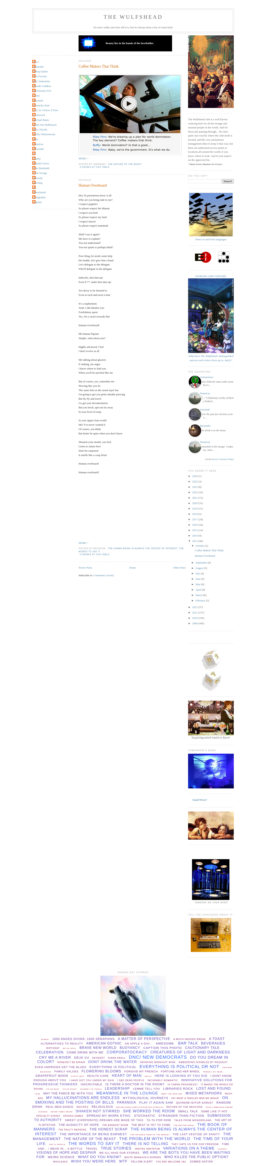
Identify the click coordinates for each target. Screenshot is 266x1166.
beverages (213, 1043)
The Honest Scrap (109, 1129)
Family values (66, 1071)
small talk (188, 1111)
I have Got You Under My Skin (91, 1080)
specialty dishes (48, 1116)
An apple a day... (139, 1043)
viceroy (222, 1149)
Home (132, 567)
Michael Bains (41, 119)
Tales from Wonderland (192, 1120)
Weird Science (61, 1157)
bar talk (188, 1043)
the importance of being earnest (93, 1134)
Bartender (38, 66)
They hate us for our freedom (195, 1144)
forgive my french (141, 1071)
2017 (195, 519)
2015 (195, 530)
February (201, 600)
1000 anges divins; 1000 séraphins (83, 1039)
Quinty (37, 158)
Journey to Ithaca (91, 1089)
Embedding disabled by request (203, 1062)
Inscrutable (91, 1084)
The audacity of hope (79, 1124)
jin (34, 187)
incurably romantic (163, 1080)
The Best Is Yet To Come (150, 1125)
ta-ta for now (159, 1120)
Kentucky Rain (41, 105)
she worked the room (149, 1111)
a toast (217, 1039)
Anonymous (206, 377)
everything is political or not (179, 1066)
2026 (195, 476)
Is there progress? (183, 1084)
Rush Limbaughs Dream (219, 1107)
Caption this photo (162, 1048)
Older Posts (179, 567)
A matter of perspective (144, 1039)
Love (37, 1094)
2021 (195, 497)
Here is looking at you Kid (181, 1075)
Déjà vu (81, 1057)
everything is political (113, 1067)
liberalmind (39, 192)
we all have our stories (119, 1152)
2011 (195, 612)
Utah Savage (40, 173)
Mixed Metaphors (204, 1093)
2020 (195, 503)
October (200, 545)
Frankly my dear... (214, 1072)
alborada (38, 178)
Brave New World (98, 1048)
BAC (36, 61)
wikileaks (60, 1161)
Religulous (102, 1106)
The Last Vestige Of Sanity (196, 1134)
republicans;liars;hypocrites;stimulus (139, 1107)
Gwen (36, 95)
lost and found (213, 1088)
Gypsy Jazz (77, 1076)
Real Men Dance (59, 1106)
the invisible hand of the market (150, 1135)
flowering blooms (101, 1071)
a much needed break (189, 1039)
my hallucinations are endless (83, 1098)
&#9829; (45, 1039)
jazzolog (37, 182)
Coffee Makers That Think (99, 66)
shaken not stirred (98, 1111)
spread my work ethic (108, 1115)
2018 (195, 513)
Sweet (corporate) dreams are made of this (104, 1120)
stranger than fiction (181, 1115)
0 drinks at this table (95, 167)
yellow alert (142, 1161)
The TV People (57, 1144)
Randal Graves (41, 163)
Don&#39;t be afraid (71, 1062)
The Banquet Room (115, 1125)
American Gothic (104, 1043)
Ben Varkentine (41, 81)
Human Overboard (93, 185)
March (199, 595)
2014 (195, 535)
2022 (195, 492)
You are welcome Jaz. (171, 1162)
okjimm (37, 202)
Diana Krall (117, 1058)
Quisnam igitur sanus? (194, 1102)
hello (148, 1076)
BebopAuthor (40, 71)
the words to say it (94, 1143)
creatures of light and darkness (190, 1052)
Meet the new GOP (171, 1094)
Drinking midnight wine (158, 1062)
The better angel (184, 1125)
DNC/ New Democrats (158, 1057)
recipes (82, 1107)
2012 (195, 607)
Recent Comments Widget (223, 459)
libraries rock (178, 1088)
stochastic (144, 1115)
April (199, 589)
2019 (195, 508)
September (202, 562)
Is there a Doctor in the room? (135, 1084)
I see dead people (130, 1080)
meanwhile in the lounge (127, 1093)
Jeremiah (38, 100)
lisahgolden (39, 197)
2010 (195, 618)
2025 (195, 481)
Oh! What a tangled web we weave (195, 1098)
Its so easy (52, 1089)
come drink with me (85, 1052)
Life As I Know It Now (45, 110)
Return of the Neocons (184, 1107)
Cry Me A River (55, 1057)
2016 (195, 524)
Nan (35, 139)
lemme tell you (146, 1088)
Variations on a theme (189, 1148)
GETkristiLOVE (42, 90)
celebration (50, 1052)
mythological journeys (145, 1098)
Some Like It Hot (214, 1111)
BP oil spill (69, 1048)
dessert (98, 1058)
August (200, 568)
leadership (117, 1088)
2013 (195, 541)
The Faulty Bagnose (72, 1130)
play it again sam (156, 1102)
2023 (195, 486)
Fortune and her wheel (180, 1071)
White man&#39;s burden (142, 1157)
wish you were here (93, 1161)
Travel (91, 1148)
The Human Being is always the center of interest (142, 548)
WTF (123, 1161)
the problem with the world (154, 1138)
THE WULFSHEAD (133, 17)
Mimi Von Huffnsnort (45, 124)
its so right (70, 1089)
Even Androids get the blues (60, 1067)
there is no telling (145, 1144)
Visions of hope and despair (66, 1152)
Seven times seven (62, 1112)
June (198, 578)
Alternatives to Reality (62, 1043)
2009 (195, 623)
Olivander (38, 148)
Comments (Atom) (104, 575)
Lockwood (39, 114)
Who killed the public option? (196, 1157)
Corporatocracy (127, 1052)
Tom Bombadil (41, 168)
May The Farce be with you (68, 1093)
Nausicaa (38, 144)
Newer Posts (85, 567)
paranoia (126, 1102)
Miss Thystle (40, 129)
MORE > (84, 158)
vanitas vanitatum (147, 1149)
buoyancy (130, 1048)
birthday (53, 1048)
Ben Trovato (40, 76)
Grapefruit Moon (52, 1075)
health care (98, 1075)
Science (43, 1112)
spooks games (73, 1116)
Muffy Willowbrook (44, 134)
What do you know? (99, 1157)
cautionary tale (202, 1048)
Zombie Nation (201, 1161)
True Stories (116, 1148)
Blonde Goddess (42, 86)
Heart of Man (127, 1076)
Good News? (199, 799)
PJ (34, 153)
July (198, 573)
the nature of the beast (125, 164)
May (198, 584)
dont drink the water (112, 1062)
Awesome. (165, 1043)
